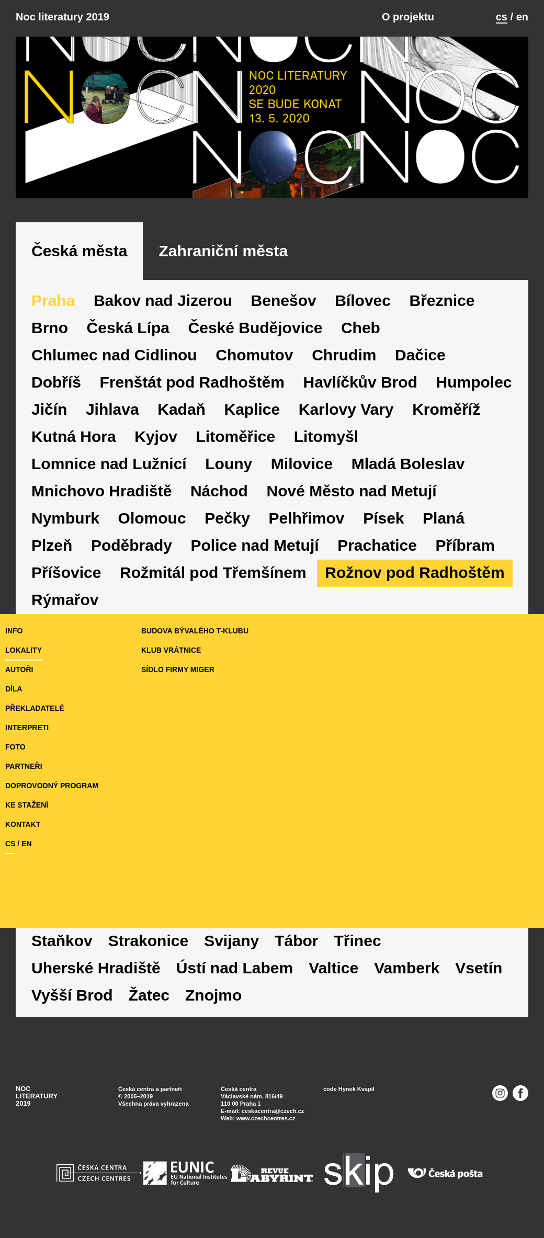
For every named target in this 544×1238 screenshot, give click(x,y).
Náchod (219, 490)
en (522, 16)
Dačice (420, 355)
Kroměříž (446, 409)
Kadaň (181, 409)
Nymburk (65, 518)
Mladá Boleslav (408, 463)
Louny (228, 463)
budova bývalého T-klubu (194, 631)
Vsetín (478, 967)
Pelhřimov (307, 518)
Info (13, 631)
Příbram (464, 545)
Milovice (302, 463)
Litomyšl (326, 436)
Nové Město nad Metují (352, 490)
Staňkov (62, 940)
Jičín (49, 409)
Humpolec (474, 382)
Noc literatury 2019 (62, 16)
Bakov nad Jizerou (163, 300)
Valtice (333, 967)
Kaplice (252, 409)
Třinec (357, 940)
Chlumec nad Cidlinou (114, 355)
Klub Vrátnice (171, 650)
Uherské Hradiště (96, 967)
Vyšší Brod (72, 995)
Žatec (149, 995)
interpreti (27, 727)
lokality (23, 650)
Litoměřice (236, 436)
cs (501, 16)
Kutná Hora (73, 436)
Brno (49, 327)
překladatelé (34, 708)
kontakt (22, 824)
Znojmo (213, 995)
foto (15, 747)
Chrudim (344, 355)
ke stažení (26, 805)
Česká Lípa (128, 327)
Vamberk (406, 967)
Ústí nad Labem (234, 967)
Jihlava (112, 409)
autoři (19, 669)
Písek (383, 518)
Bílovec (363, 300)
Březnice (442, 300)
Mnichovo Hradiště (101, 490)
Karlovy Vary (346, 409)
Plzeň (51, 545)
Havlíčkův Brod (360, 382)
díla (13, 689)
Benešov (283, 300)
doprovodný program (51, 785)
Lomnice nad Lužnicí (109, 463)
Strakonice (148, 940)
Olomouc (152, 518)
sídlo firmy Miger (177, 669)
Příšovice (66, 572)
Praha (53, 300)
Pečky (227, 518)
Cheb (360, 327)
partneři (23, 766)
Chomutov (254, 355)
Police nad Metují (255, 545)
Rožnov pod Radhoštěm (414, 572)
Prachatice (377, 545)
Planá (443, 518)
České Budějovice (255, 327)
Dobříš (56, 382)
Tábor (296, 940)
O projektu (408, 16)
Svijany (231, 940)
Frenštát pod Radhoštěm (192, 382)
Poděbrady (131, 545)
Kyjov (155, 436)
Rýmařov (64, 599)
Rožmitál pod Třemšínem (213, 572)
